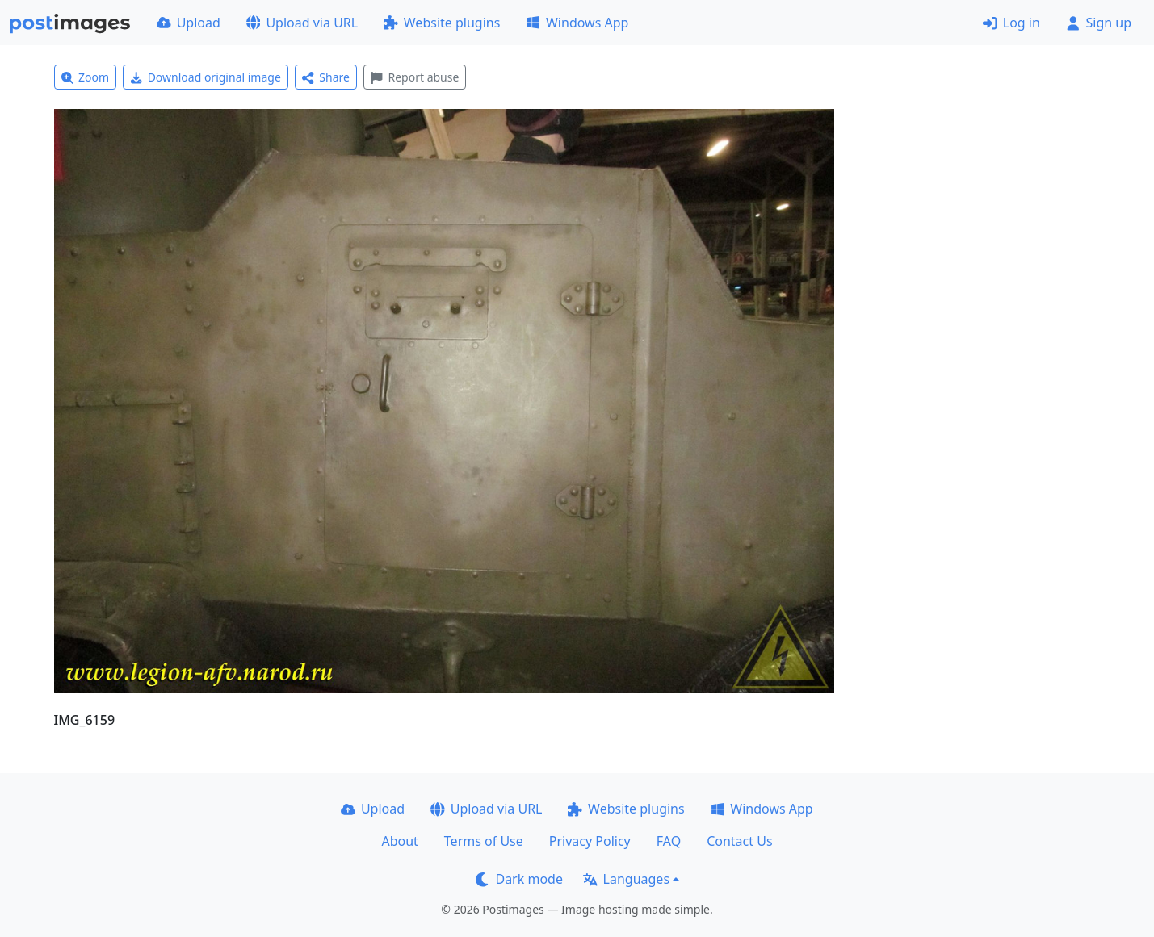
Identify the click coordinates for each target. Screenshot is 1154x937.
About (399, 841)
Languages (626, 879)
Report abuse (415, 77)
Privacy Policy (590, 841)
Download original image (205, 77)
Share (326, 77)
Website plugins (442, 22)
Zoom (85, 77)
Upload (188, 22)
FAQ (669, 841)
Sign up (1098, 22)
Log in (1011, 22)
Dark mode (519, 879)
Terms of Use (483, 841)
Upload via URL (302, 22)
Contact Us (739, 841)
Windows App (577, 22)
